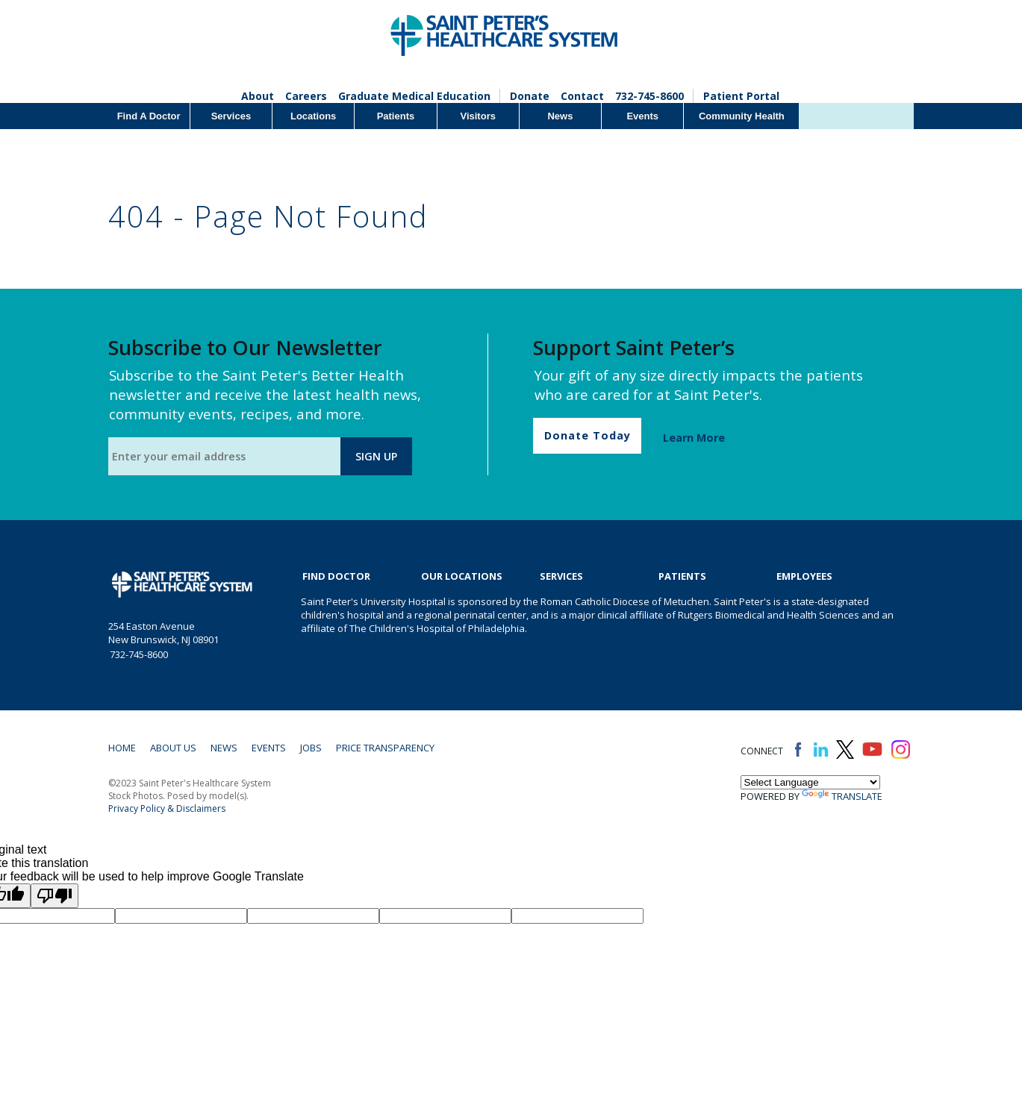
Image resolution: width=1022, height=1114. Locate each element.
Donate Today (587, 435)
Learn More (694, 438)
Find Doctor (336, 576)
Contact (582, 96)
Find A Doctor (149, 116)
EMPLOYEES (804, 576)
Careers (306, 96)
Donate (529, 96)
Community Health (742, 116)
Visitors (477, 116)
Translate (842, 796)
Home (122, 747)
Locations (313, 116)
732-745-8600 (649, 96)
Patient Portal (741, 96)
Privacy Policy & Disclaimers (166, 808)
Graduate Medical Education (414, 96)
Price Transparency (385, 747)
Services (231, 116)
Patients (396, 116)
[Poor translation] (54, 895)
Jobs (311, 747)
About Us (173, 747)
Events (642, 116)
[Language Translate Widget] (810, 782)
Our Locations (461, 576)
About (257, 96)
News (560, 116)
